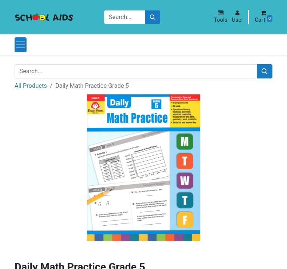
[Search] (152, 17)
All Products (31, 85)
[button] (221, 16)
